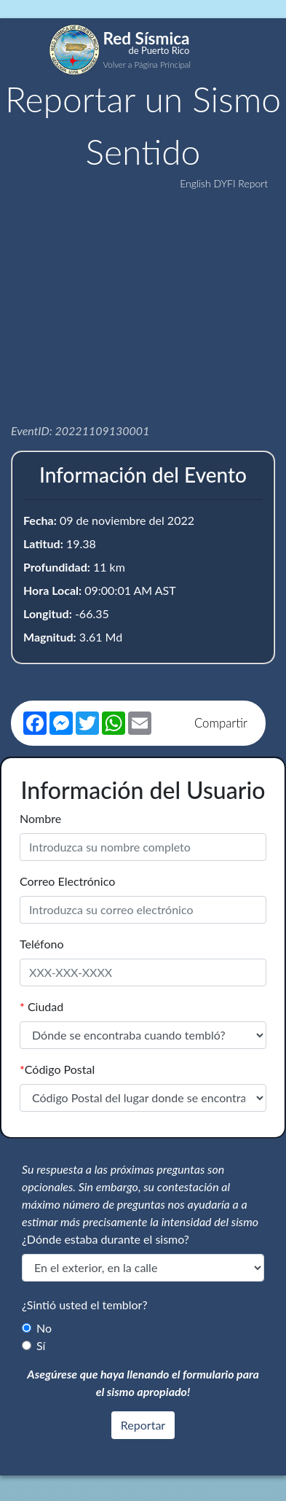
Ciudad (41, 1006)
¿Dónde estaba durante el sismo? (105, 1239)
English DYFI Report (224, 183)
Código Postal (57, 1069)
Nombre (40, 818)
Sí (40, 1345)
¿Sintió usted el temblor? (85, 1304)
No (44, 1328)
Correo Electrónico (67, 881)
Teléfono (42, 944)
